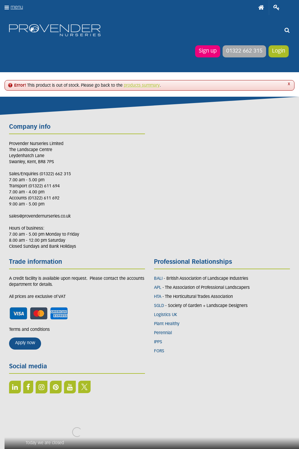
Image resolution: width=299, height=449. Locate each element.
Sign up (208, 51)
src (287, 30)
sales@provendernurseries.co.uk (40, 216)
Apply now (25, 343)
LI (15, 387)
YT (70, 387)
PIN (56, 387)
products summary (142, 85)
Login (278, 51)
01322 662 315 (244, 51)
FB (28, 387)
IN (41, 387)
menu (17, 7)
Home (261, 7)
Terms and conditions (29, 330)
